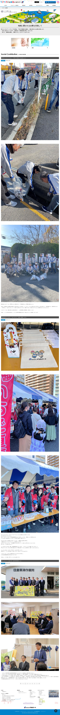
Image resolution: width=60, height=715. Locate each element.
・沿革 (4, 146)
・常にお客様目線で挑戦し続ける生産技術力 (11, 131)
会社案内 (4, 13)
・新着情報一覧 (5, 128)
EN (3, 8)
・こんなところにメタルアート (8, 140)
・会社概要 (5, 145)
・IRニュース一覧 (6, 157)
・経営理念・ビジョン (7, 144)
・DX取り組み (5, 152)
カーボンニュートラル (19, 15)
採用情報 (4, 17)
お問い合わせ (2, 168)
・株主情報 (5, 162)
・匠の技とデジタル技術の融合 (8, 132)
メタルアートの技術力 (7, 11)
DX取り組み (8, 15)
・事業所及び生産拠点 (7, 147)
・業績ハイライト (6, 159)
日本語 (4, 7)
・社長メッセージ (6, 143)
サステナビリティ (6, 14)
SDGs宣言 (4, 15)
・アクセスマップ (6, 148)
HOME (4, 10)
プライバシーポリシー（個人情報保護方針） (21, 168)
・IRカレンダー (5, 158)
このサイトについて (9, 168)
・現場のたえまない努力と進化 (8, 133)
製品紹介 (4, 12)
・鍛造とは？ (5, 130)
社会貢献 (13, 15)
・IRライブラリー (6, 161)
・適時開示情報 (5, 160)
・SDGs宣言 (5, 151)
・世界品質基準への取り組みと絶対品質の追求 (11, 134)
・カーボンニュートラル (7, 155)
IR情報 (4, 16)
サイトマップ (32, 168)
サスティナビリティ (4, 150)
